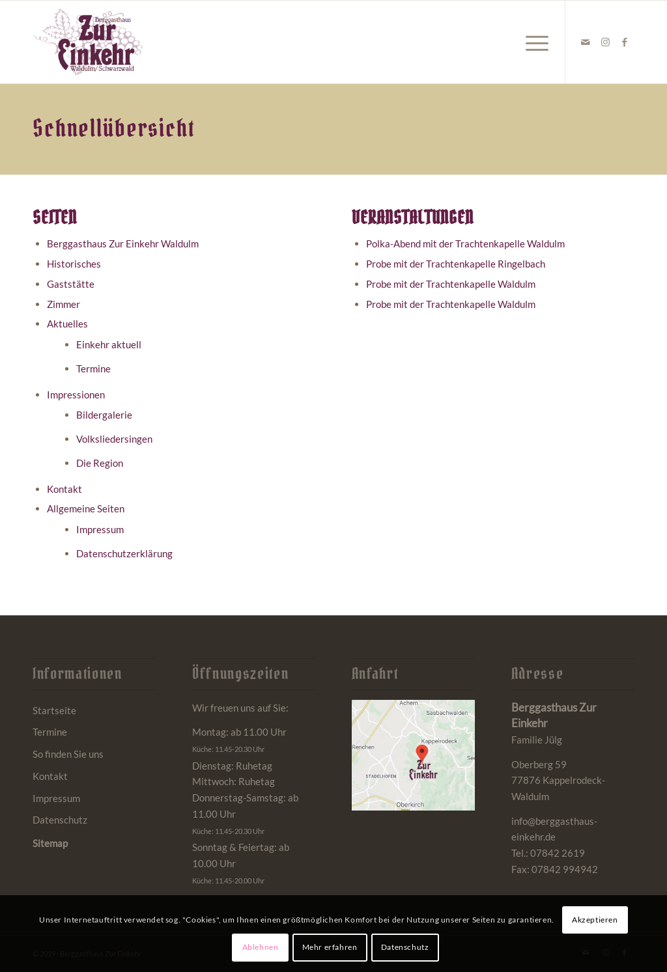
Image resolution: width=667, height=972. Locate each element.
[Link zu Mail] (585, 41)
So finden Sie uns (68, 754)
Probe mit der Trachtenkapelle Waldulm (450, 284)
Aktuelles (67, 323)
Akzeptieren (595, 919)
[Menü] (532, 42)
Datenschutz (60, 820)
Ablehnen (260, 947)
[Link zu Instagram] (605, 41)
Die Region (99, 463)
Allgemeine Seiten (85, 508)
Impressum (100, 529)
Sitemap (50, 843)
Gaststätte (70, 284)
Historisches (74, 264)
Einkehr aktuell (108, 344)
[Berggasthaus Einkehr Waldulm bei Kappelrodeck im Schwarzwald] (88, 42)
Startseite (54, 710)
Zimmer (63, 304)
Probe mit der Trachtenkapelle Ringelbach (455, 264)
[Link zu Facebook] (624, 41)
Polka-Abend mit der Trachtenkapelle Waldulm (465, 243)
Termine (93, 368)
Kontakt (64, 489)
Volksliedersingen (114, 439)
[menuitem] (532, 42)
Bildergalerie (104, 415)
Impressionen (76, 394)
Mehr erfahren (330, 947)
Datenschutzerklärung (124, 553)
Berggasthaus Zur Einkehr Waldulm (123, 243)
